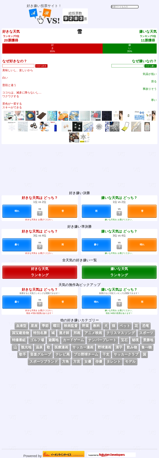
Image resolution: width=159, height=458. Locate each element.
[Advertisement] (114, 16)
